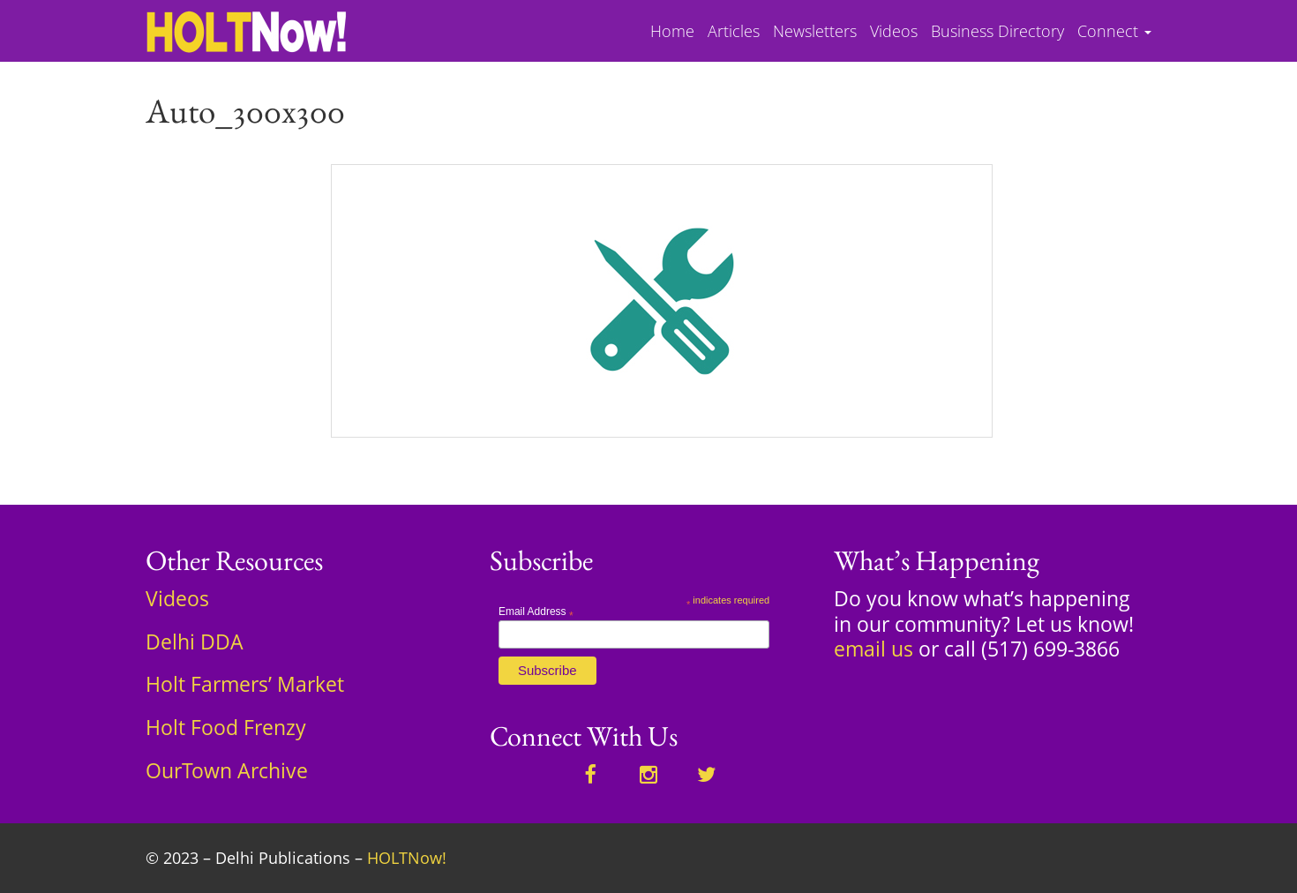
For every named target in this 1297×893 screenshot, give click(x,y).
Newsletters (815, 31)
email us (873, 648)
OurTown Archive (227, 770)
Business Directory (997, 31)
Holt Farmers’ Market (245, 684)
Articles (734, 31)
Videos (894, 31)
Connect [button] (1114, 31)
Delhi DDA (195, 641)
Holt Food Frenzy (226, 727)
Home (672, 31)
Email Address (536, 611)
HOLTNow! (406, 857)
